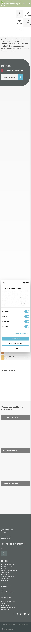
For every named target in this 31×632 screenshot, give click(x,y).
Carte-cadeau (6, 578)
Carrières (4, 603)
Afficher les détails (20, 333)
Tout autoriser (15, 338)
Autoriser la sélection (15, 343)
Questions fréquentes (8, 576)
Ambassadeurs (6, 572)
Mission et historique (7, 564)
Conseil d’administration (9, 570)
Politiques (4, 580)
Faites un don (5, 605)
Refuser (15, 348)
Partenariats (5, 609)
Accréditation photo (7, 592)
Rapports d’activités (7, 566)
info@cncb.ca (5, 538)
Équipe (3, 568)
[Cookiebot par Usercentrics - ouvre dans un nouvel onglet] (22, 282)
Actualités (4, 590)
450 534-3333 (5, 537)
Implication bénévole (8, 601)
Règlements (5, 574)
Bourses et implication (8, 607)
